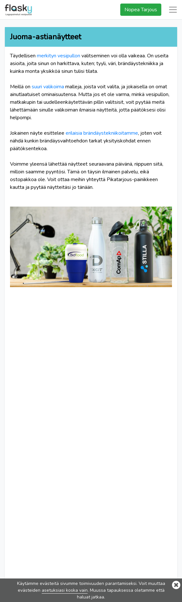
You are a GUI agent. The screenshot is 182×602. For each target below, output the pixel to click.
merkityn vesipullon (58, 55)
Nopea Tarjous (140, 9)
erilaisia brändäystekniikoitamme (102, 133)
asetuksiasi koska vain (65, 590)
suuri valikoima (48, 86)
